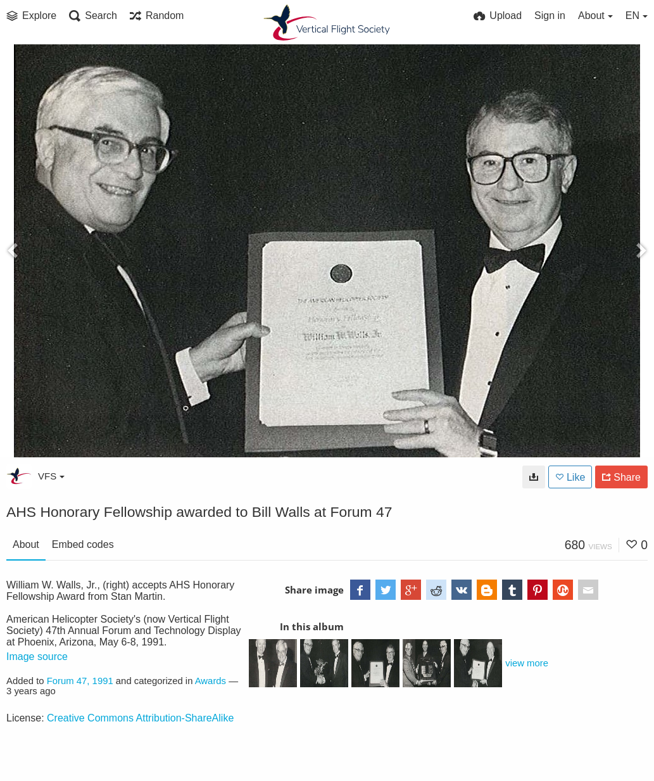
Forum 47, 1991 (80, 681)
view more (526, 663)
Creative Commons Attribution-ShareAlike (140, 718)
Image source (37, 656)
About (26, 544)
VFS (51, 476)
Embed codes (83, 544)
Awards (210, 681)
